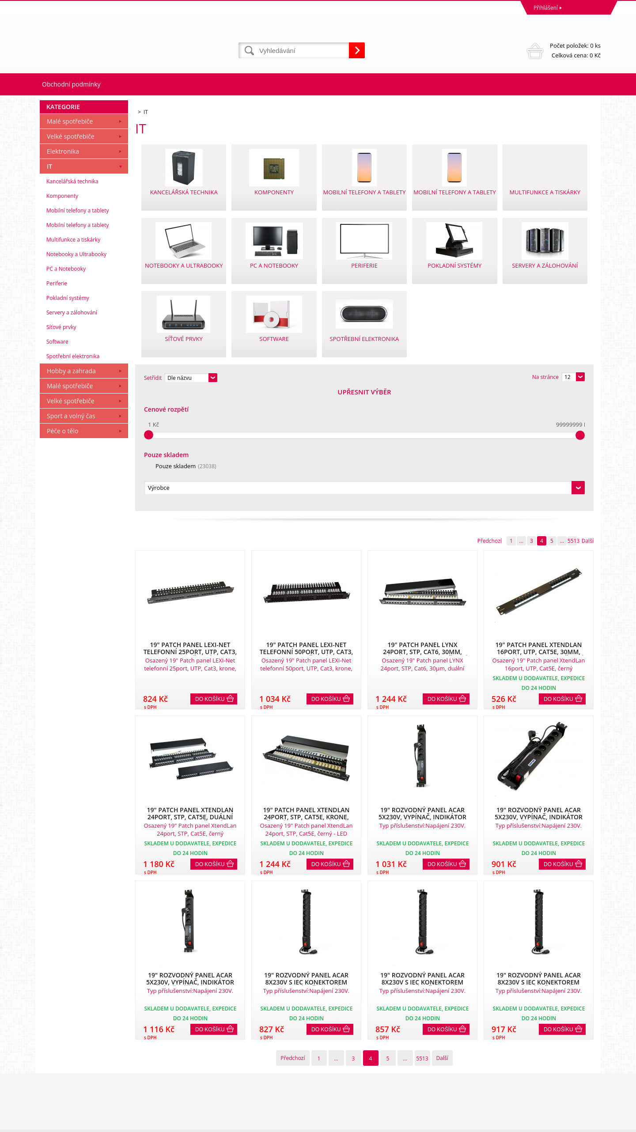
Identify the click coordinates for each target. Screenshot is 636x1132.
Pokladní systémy (67, 418)
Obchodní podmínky (71, 84)
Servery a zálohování (71, 432)
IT (49, 286)
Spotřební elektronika (72, 476)
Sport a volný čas (71, 536)
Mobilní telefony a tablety (77, 330)
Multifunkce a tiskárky (73, 359)
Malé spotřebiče (70, 241)
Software (57, 462)
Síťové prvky (61, 447)
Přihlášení (546, 7)
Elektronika (63, 271)
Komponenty (62, 316)
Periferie (56, 403)
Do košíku (210, 579)
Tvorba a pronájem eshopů (532, 1123)
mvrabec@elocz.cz (342, 1088)
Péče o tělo (62, 551)
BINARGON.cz (584, 1123)
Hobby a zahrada (71, 491)
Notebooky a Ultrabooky (76, 374)
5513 (572, 420)
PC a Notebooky (66, 389)
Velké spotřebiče (71, 256)
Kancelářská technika (72, 301)
